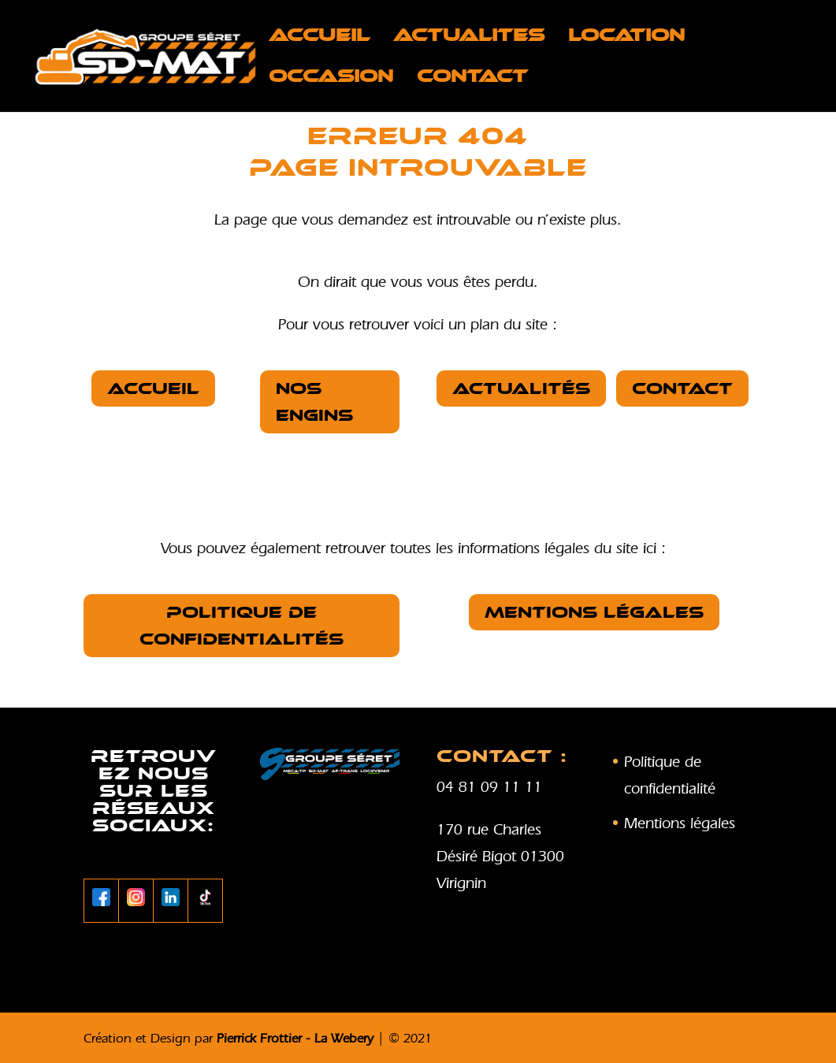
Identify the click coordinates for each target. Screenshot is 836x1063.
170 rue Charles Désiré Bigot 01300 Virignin (500, 856)
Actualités (521, 388)
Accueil (319, 38)
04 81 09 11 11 (489, 786)
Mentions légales (594, 612)
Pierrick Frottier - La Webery (295, 1038)
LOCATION (626, 38)
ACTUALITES (468, 38)
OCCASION (331, 79)
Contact (472, 79)
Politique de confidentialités (241, 626)
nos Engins (314, 402)
